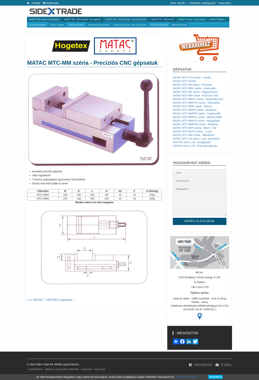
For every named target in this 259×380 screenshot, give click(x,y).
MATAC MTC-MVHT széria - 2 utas (192, 131)
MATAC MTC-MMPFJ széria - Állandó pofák (197, 117)
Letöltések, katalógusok (201, 3)
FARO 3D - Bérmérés (162, 19)
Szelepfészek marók (98, 25)
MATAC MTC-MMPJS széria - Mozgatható (196, 120)
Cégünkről (86, 369)
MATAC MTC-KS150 (184, 81)
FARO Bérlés (217, 19)
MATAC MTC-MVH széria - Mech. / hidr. (195, 127)
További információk (186, 377)
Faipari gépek (57, 25)
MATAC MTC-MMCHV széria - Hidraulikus (196, 102)
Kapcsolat (224, 3)
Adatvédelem (35, 369)
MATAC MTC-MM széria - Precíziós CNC (196, 95)
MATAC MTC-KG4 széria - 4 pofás (192, 77)
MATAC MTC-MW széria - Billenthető (193, 135)
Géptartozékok (76, 25)
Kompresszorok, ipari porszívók (129, 25)
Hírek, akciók (177, 3)
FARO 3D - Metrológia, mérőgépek (82, 19)
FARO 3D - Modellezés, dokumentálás (125, 19)
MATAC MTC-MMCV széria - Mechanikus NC (198, 99)
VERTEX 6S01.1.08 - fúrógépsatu (192, 142)
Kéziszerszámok (159, 25)
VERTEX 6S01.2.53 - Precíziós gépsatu (195, 145)
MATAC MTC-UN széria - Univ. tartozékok (196, 138)
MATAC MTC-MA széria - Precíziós (192, 84)
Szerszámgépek (37, 25)
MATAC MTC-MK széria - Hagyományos (195, 91)
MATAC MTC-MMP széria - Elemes (192, 106)
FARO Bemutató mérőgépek (44, 19)
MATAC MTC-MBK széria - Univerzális (194, 88)
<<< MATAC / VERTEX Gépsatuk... (51, 300)
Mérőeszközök (179, 25)
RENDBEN (215, 377)
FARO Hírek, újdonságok (192, 19)
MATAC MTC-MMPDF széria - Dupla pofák (197, 113)
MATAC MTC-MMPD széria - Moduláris (195, 109)
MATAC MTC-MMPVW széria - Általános (195, 124)
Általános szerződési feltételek (62, 369)
